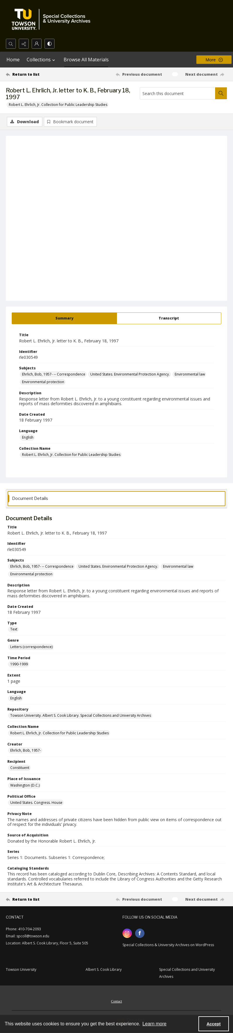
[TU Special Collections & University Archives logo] (53, 19)
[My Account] (36, 43)
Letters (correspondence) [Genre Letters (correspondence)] (31, 646)
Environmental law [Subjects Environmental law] (190, 374)
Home (13, 59)
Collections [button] (42, 59)
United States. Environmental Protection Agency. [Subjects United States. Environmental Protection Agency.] (130, 374)
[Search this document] (177, 93)
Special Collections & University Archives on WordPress (168, 944)
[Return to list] (35, 74)
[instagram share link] (127, 933)
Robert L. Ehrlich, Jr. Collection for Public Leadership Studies (58, 104)
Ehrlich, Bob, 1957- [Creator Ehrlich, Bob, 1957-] (25, 750)
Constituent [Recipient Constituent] (19, 767)
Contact (116, 1001)
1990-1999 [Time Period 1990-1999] (19, 664)
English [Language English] (27, 437)
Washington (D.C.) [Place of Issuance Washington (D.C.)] (25, 785)
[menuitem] (116, 1000)
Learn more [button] (154, 1023)
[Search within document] (221, 93)
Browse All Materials (86, 59)
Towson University (21, 969)
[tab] (64, 318)
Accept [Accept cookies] (214, 1024)
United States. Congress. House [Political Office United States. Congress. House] (36, 802)
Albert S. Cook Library (104, 969)
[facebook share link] (139, 933)
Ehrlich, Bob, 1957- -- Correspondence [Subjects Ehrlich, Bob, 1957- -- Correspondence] (53, 374)
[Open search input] (11, 43)
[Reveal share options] (23, 43)
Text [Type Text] (13, 629)
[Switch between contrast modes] (49, 43)
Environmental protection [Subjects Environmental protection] (43, 381)
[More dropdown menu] (214, 59)
